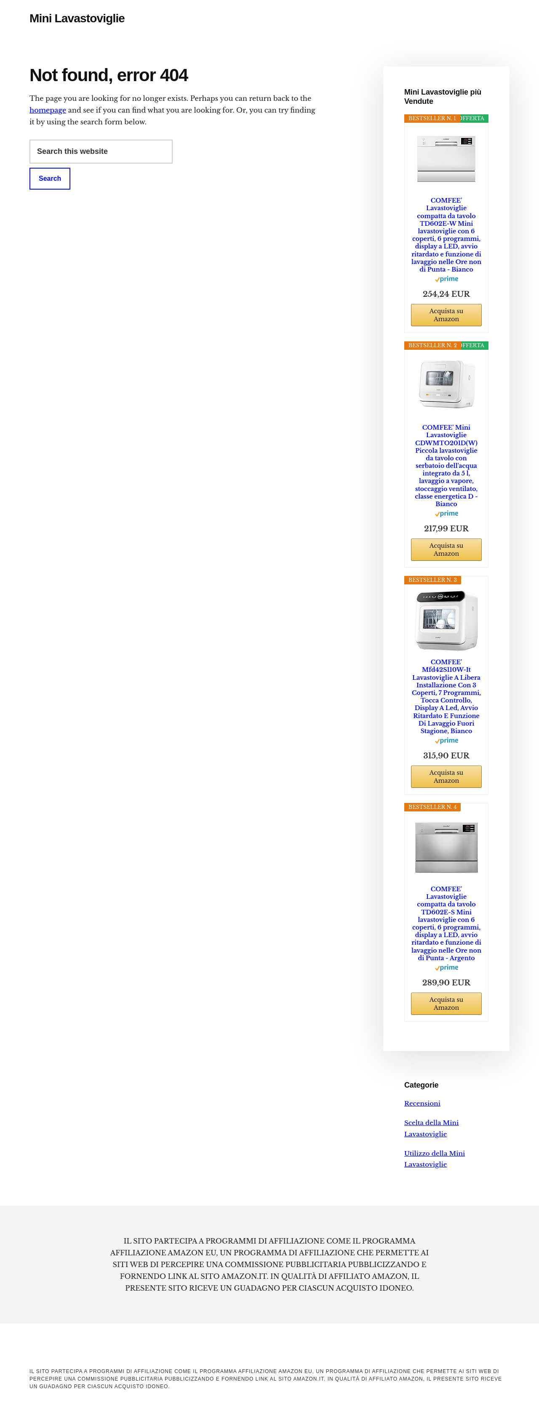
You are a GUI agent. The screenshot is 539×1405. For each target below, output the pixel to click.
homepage (47, 110)
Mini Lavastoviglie (77, 18)
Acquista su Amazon (446, 315)
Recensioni (422, 1103)
